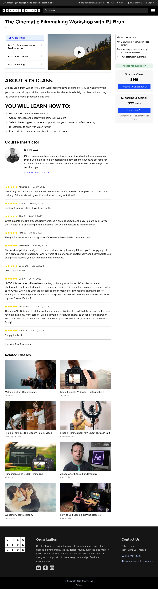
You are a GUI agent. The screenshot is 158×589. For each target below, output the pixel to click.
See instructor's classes (36, 172)
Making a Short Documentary (21, 392)
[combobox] (95, 10)
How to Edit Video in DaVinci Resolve (80, 514)
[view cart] (120, 3)
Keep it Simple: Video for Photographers (82, 392)
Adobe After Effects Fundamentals (78, 474)
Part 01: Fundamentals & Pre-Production (21, 47)
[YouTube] (38, 567)
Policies (79, 584)
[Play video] (79, 52)
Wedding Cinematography (19, 514)
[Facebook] (45, 567)
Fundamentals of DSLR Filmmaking (24, 474)
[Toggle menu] (152, 10)
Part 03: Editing (16, 64)
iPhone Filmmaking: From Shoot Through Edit (85, 433)
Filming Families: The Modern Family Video (28, 433)
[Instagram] (51, 567)
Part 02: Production (18, 56)
